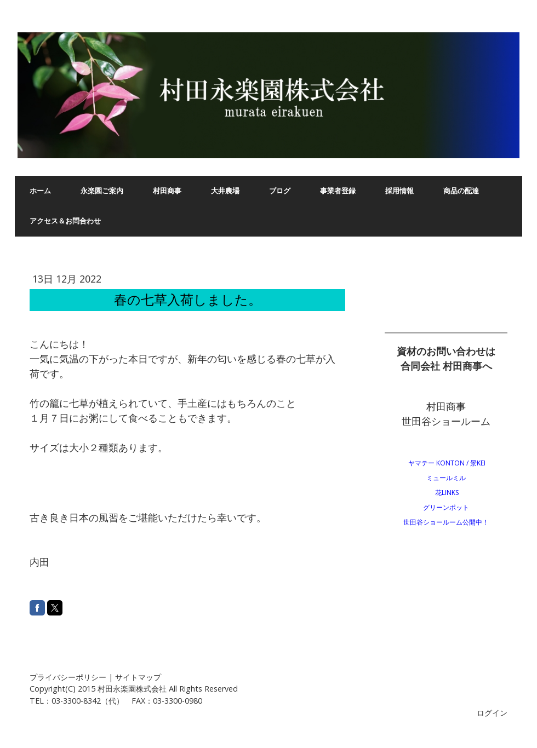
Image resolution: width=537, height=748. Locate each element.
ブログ (279, 191)
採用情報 (399, 191)
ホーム (40, 191)
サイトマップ (138, 677)
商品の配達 (461, 191)
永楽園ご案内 (102, 191)
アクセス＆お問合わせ (65, 221)
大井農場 (225, 191)
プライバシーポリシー (68, 677)
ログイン (492, 712)
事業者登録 (338, 191)
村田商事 (167, 191)
